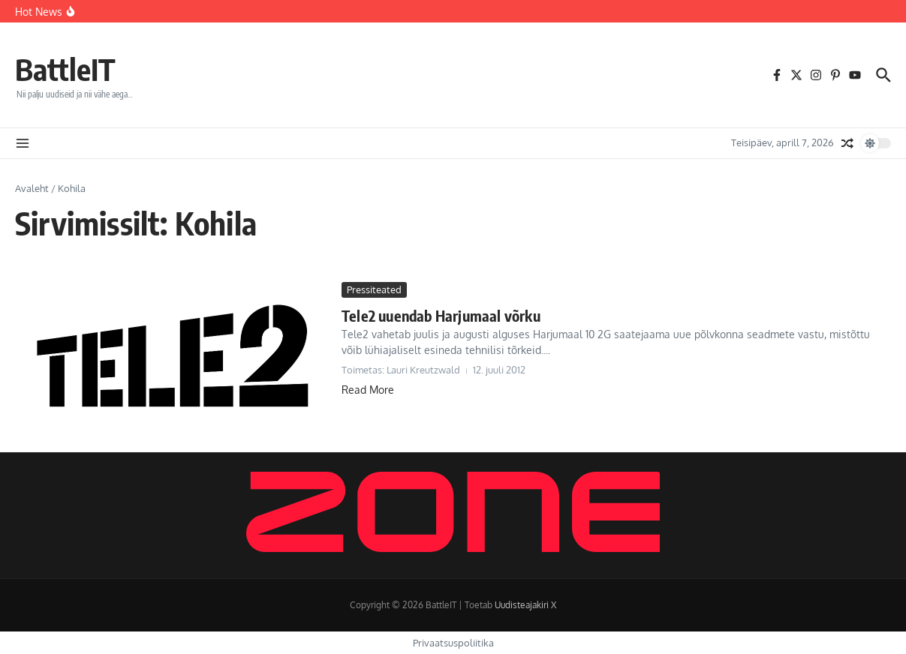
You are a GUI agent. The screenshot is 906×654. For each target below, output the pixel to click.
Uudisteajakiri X (525, 604)
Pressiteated (374, 290)
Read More (368, 389)
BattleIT (65, 69)
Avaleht (32, 188)
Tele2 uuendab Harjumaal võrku (441, 315)
